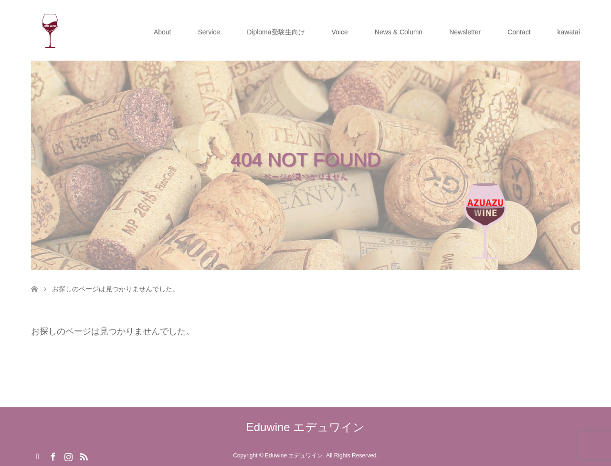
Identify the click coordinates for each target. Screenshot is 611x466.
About (162, 32)
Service (209, 32)
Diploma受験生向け (276, 32)
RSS (83, 456)
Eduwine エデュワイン (305, 427)
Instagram (68, 456)
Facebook (53, 456)
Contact (518, 32)
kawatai (569, 32)
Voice (340, 32)
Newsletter (465, 32)
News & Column (398, 32)
